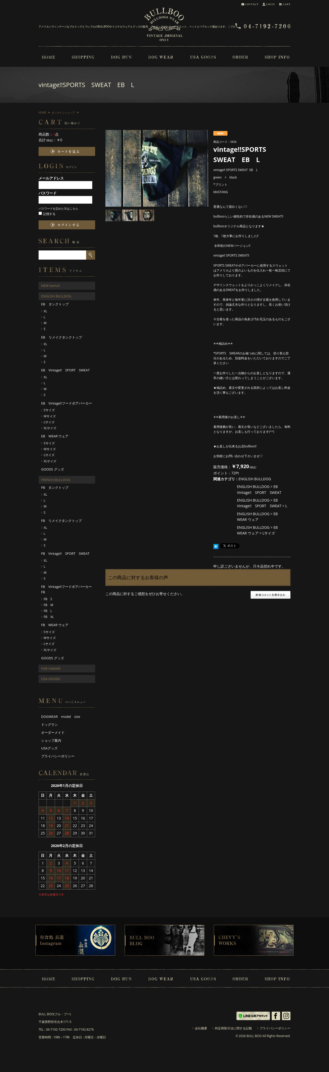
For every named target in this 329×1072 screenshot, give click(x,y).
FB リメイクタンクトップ (61, 520)
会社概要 (201, 1028)
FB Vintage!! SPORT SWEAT (65, 553)
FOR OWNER (50, 668)
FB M (48, 605)
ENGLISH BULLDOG (255, 478)
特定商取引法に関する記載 (233, 1028)
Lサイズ (268, 533)
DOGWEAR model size (60, 716)
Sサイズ (49, 410)
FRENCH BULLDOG (55, 479)
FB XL (49, 617)
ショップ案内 (51, 740)
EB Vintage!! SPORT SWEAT (65, 370)
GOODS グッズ (52, 469)
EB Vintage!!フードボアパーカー (66, 403)
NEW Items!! (50, 285)
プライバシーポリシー (58, 756)
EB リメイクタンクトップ (61, 337)
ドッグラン (49, 724)
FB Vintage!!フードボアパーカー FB (68, 589)
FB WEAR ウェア (54, 625)
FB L (48, 611)
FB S (48, 599)
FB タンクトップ (54, 487)
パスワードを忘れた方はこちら (58, 208)
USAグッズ (49, 748)
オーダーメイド (53, 732)
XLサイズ (50, 428)
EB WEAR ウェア (54, 436)
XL (45, 311)
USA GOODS (50, 678)
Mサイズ (50, 416)
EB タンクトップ (55, 304)
